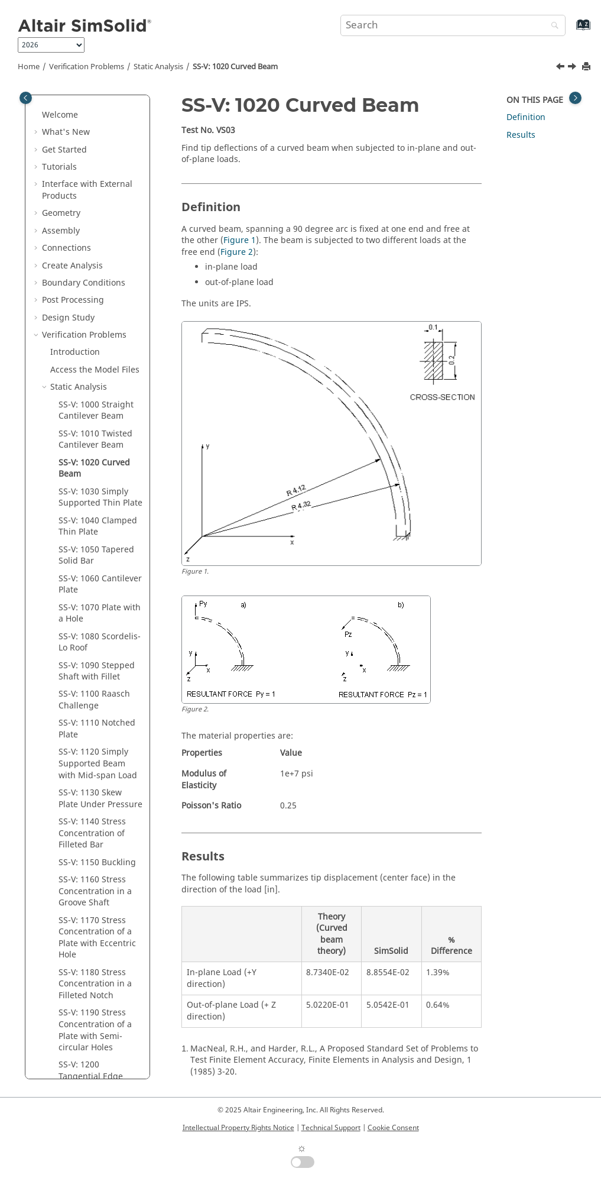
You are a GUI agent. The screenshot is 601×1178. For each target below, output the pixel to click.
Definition (525, 117)
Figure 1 (239, 240)
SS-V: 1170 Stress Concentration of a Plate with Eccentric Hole (97, 734)
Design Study (68, 114)
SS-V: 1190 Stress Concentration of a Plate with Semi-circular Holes (95, 826)
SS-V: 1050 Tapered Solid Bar (96, 351)
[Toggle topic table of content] (575, 98)
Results (520, 135)
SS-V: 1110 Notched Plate (97, 525)
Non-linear (71, 1046)
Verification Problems (86, 67)
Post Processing (73, 96)
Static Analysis (158, 67)
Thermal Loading (84, 1029)
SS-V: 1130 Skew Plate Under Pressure (100, 594)
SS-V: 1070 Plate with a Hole (100, 409)
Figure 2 (236, 252)
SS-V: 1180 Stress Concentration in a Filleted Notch (95, 780)
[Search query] (453, 25)
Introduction (75, 148)
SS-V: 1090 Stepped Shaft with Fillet (97, 467)
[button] (37, 96)
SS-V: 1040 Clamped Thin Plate (98, 322)
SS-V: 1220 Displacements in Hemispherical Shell (98, 965)
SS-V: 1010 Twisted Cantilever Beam (95, 236)
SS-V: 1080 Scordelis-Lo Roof (100, 438)
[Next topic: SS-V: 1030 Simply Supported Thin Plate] (573, 68)
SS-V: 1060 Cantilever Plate (100, 380)
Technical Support (330, 1127)
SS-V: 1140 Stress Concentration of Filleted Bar (92, 629)
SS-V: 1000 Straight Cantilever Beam (96, 207)
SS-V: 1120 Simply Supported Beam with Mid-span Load (98, 559)
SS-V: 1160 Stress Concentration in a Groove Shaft (95, 687)
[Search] (551, 26)
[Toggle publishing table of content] (26, 98)
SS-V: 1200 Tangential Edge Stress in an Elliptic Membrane (96, 878)
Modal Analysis (80, 994)
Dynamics (69, 1063)
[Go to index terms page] (570, 30)
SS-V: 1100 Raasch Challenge (94, 496)
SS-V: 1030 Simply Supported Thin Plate (100, 293)
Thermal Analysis (84, 1011)
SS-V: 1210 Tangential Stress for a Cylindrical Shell (100, 925)
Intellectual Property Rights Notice (238, 1127)
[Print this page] (587, 67)
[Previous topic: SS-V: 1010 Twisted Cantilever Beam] (561, 68)
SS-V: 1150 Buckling (97, 658)
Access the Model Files (94, 166)
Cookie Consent (393, 1127)
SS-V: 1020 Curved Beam (235, 67)
